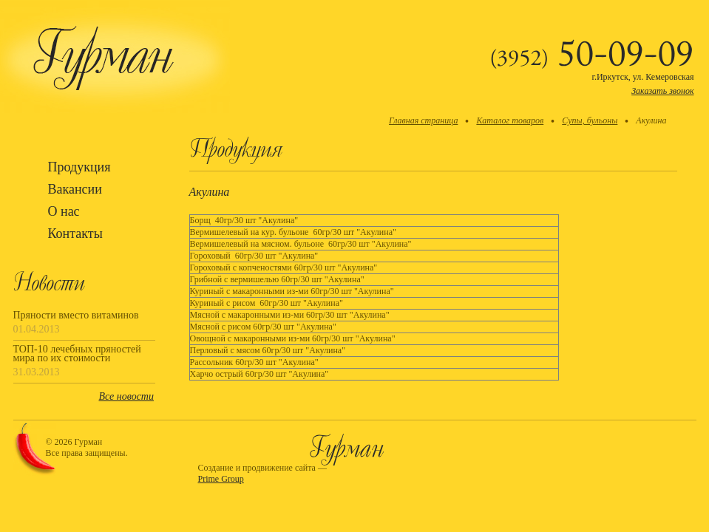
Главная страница (423, 120)
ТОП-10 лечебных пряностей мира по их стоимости (77, 354)
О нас (64, 211)
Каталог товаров (509, 120)
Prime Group (221, 479)
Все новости (126, 396)
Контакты (75, 233)
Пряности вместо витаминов (76, 315)
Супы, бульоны (589, 120)
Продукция (79, 167)
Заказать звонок (662, 91)
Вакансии (75, 189)
